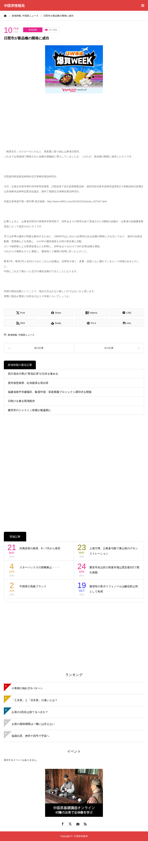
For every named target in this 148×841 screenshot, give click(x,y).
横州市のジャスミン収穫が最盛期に (29, 410)
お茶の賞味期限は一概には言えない (33, 723)
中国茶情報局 (14, 5)
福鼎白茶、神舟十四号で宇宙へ (30, 735)
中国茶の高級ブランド (32, 586)
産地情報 (33, 30)
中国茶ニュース (26, 335)
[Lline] (127, 312)
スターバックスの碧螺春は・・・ (39, 567)
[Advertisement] (74, 633)
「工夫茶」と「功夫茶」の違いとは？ (34, 700)
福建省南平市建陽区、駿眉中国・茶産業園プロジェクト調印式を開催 (50, 391)
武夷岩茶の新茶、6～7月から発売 (39, 548)
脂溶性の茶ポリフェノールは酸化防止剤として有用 (113, 589)
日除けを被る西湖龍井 (21, 400)
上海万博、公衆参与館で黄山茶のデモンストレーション (113, 551)
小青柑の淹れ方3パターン (27, 688)
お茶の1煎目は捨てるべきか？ (30, 712)
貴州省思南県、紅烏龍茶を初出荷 (28, 382)
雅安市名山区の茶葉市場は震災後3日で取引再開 (114, 570)
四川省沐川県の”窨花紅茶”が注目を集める (33, 373)
